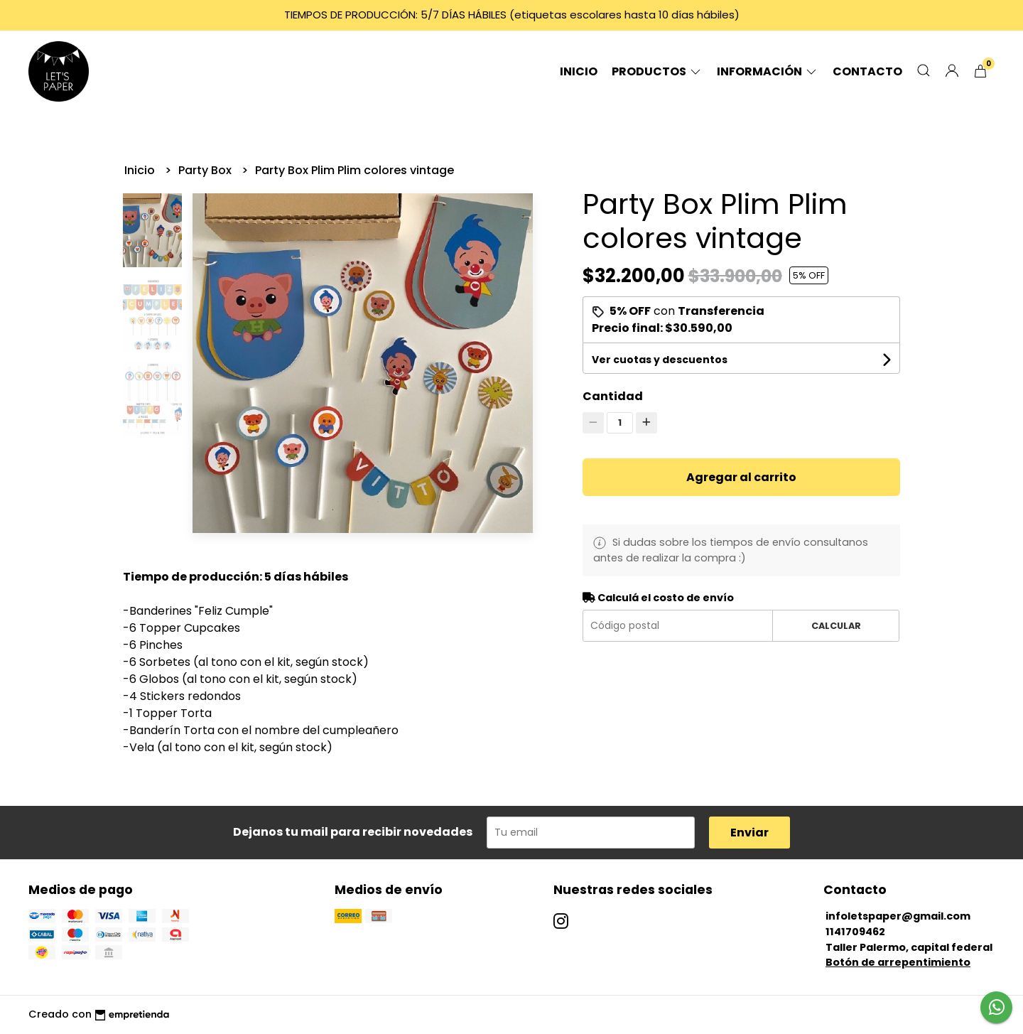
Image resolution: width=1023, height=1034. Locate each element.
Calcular (836, 626)
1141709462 (855, 932)
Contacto (867, 71)
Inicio (578, 71)
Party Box (206, 170)
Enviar (749, 832)
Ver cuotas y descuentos (659, 359)
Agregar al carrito (741, 477)
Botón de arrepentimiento (898, 962)
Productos (657, 71)
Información (767, 71)
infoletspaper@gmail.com (898, 916)
